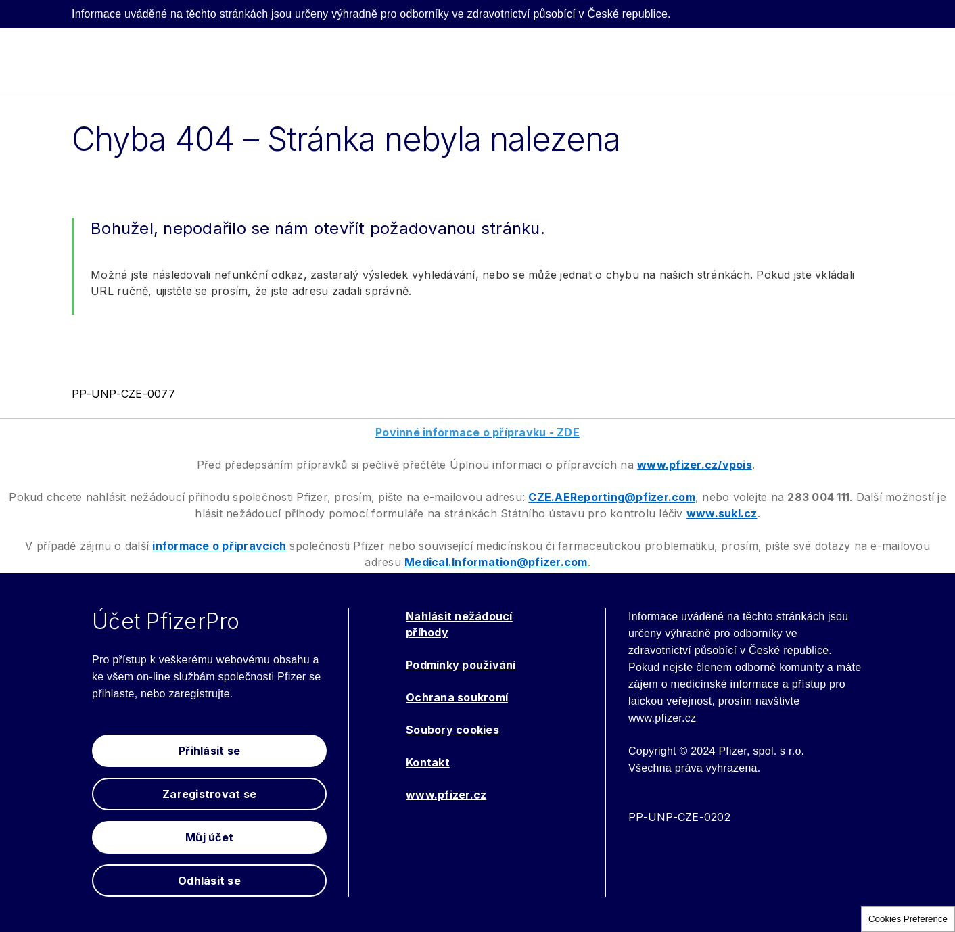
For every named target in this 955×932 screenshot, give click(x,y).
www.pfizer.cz (446, 794)
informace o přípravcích (219, 546)
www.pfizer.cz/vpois (694, 464)
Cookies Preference (908, 919)
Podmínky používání (461, 665)
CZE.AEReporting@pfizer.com (611, 497)
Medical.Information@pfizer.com (496, 562)
